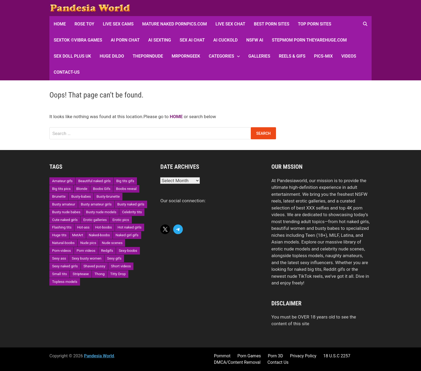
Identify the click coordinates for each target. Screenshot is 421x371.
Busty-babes (81, 196)
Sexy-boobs (128, 251)
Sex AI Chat (192, 40)
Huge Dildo (112, 56)
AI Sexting (159, 40)
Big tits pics (61, 189)
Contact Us (278, 362)
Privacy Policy (303, 355)
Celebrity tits (132, 212)
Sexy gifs (114, 258)
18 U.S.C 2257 (336, 355)
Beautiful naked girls (94, 181)
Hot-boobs (103, 227)
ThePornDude (148, 56)
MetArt (77, 235)
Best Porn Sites (271, 24)
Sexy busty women (86, 258)
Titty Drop (118, 274)
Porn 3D (275, 355)
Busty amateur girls (96, 204)
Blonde (81, 189)
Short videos (121, 266)
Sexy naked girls (65, 266)
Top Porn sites (314, 24)
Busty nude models (101, 212)
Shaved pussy (95, 266)
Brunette (59, 196)
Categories (221, 56)
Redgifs (107, 251)
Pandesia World (99, 355)
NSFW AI (254, 40)
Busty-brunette (107, 196)
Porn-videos (61, 251)
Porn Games (249, 355)
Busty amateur (63, 204)
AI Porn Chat (125, 40)
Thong (100, 274)
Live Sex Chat (230, 24)
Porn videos (86, 251)
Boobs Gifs (101, 189)
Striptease (80, 274)
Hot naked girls (129, 227)
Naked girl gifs (126, 235)
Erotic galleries (95, 220)
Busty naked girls (130, 204)
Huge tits (59, 235)
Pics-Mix (323, 56)
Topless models (64, 282)
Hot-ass (83, 227)
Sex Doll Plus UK (72, 56)
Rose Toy (84, 24)
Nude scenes (112, 243)
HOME (60, 24)
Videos (348, 56)
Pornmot (222, 355)
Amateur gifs (62, 181)
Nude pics (88, 243)
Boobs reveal (126, 189)
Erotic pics (120, 220)
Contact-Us (66, 72)
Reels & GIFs (292, 56)
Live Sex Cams (118, 24)
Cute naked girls (65, 220)
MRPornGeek (186, 56)
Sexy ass (59, 258)
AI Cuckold (225, 40)
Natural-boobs (63, 243)
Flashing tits (61, 227)
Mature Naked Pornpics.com (174, 24)
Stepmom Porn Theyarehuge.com (309, 40)
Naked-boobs (99, 235)
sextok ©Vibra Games (78, 40)
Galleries (259, 56)
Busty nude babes (66, 212)
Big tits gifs (125, 181)
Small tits (59, 274)
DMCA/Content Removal (237, 362)
